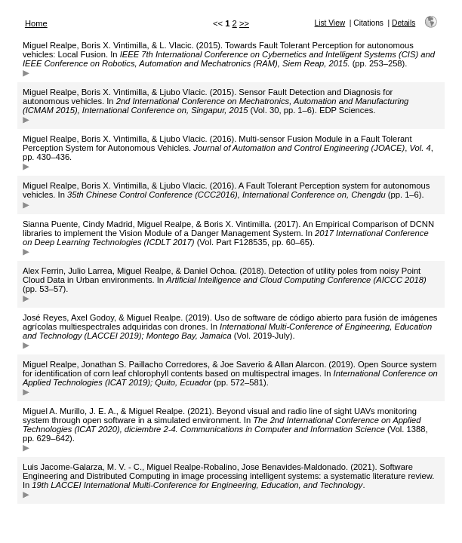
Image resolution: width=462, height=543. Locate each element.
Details (403, 23)
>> (244, 23)
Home (36, 23)
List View (330, 23)
